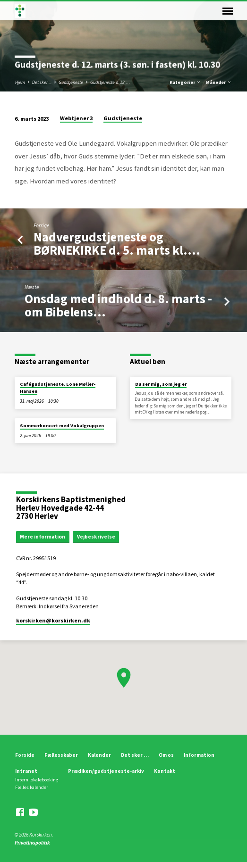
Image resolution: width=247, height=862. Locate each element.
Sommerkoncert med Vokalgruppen (62, 426)
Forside (24, 755)
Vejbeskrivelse (96, 536)
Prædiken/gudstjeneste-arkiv (106, 771)
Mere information (42, 536)
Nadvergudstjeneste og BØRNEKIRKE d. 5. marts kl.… (117, 243)
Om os (166, 755)
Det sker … (135, 755)
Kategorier (185, 82)
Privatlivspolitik (32, 842)
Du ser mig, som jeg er (161, 384)
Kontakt (164, 771)
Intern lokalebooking (36, 780)
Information (199, 755)
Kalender (99, 755)
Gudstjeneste (71, 82)
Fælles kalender (31, 787)
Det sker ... (41, 82)
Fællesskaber (61, 755)
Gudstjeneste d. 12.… (110, 82)
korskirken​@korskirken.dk (53, 620)
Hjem (20, 82)
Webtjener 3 (76, 118)
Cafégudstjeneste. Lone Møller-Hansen (57, 387)
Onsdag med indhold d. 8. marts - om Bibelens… (118, 305)
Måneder (219, 82)
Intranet (26, 771)
